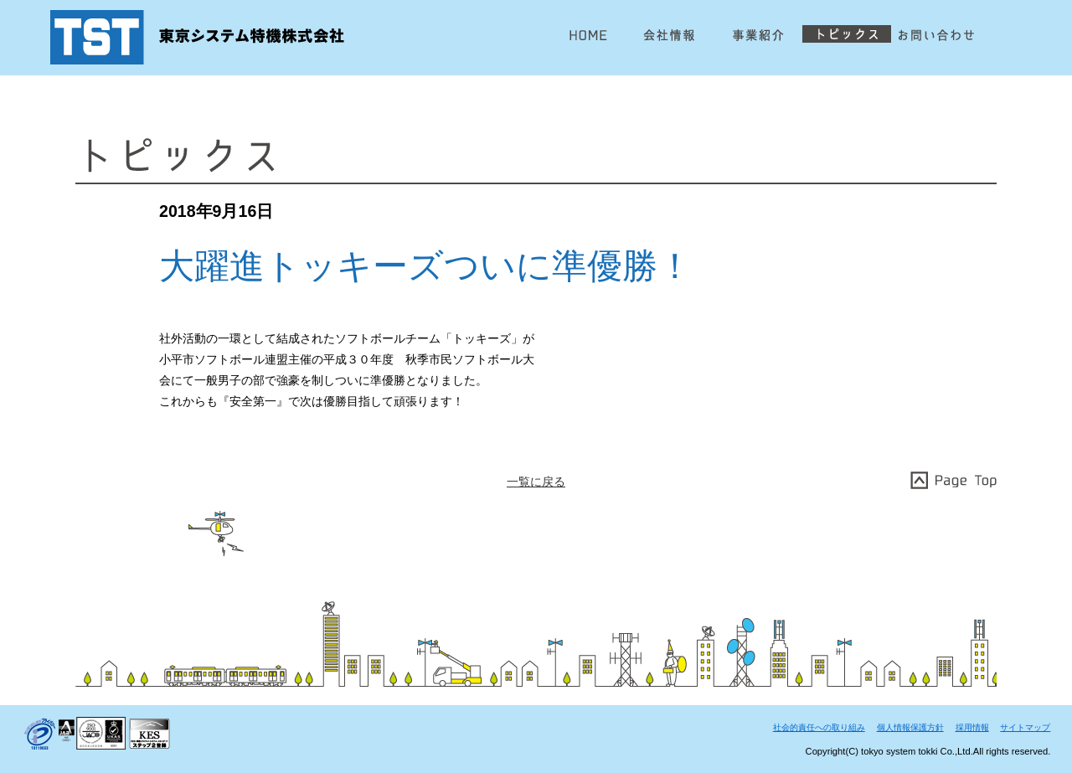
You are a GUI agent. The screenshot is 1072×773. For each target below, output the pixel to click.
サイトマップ (1025, 727)
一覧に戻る (536, 481)
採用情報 (972, 727)
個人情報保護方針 (910, 727)
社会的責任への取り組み (819, 727)
